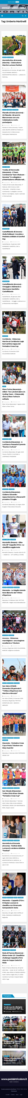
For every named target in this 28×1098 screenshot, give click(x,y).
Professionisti (6, 228)
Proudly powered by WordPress (8, 1089)
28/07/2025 (7, 68)
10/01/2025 (7, 294)
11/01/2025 (6, 241)
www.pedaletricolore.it (14, 7)
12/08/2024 (7, 401)
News (10, 439)
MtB (5, 1021)
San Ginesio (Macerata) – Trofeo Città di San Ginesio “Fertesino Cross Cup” (12, 793)
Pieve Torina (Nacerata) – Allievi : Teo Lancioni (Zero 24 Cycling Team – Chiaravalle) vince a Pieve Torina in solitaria (13, 394)
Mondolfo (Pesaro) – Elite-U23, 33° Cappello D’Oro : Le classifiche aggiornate (13, 544)
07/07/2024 (7, 449)
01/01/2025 (7, 349)
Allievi (4, 109)
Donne (15, 897)
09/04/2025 (7, 125)
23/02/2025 (7, 182)
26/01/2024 (7, 696)
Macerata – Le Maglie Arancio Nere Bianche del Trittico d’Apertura (13, 592)
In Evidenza (5, 439)
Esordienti (9, 109)
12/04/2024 (7, 550)
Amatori (4, 57)
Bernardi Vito (15, 68)
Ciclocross (5, 336)
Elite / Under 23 (6, 539)
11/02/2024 (7, 598)
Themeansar (14, 1091)
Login (21, 1094)
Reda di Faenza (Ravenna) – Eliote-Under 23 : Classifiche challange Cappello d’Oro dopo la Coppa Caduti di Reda (13, 958)
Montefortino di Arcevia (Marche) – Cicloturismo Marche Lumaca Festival (12, 62)
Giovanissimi (15, 109)
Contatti (7, 1094)
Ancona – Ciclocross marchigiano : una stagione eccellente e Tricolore (13, 640)
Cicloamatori (10, 57)
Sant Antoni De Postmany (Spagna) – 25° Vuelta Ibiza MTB (13, 1026)
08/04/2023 (7, 965)
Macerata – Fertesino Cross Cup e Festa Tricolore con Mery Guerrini (13, 745)
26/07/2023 (7, 910)
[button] (22, 16)
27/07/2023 (7, 853)
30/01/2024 (7, 645)
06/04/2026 (8, 1011)
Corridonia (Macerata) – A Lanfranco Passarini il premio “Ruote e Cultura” (13, 444)
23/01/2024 (7, 750)
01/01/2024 (7, 798)
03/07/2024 (7, 502)
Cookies (13, 1094)
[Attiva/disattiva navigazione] (25, 16)
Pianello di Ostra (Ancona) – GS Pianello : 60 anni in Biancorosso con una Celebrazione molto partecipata (13, 117)
